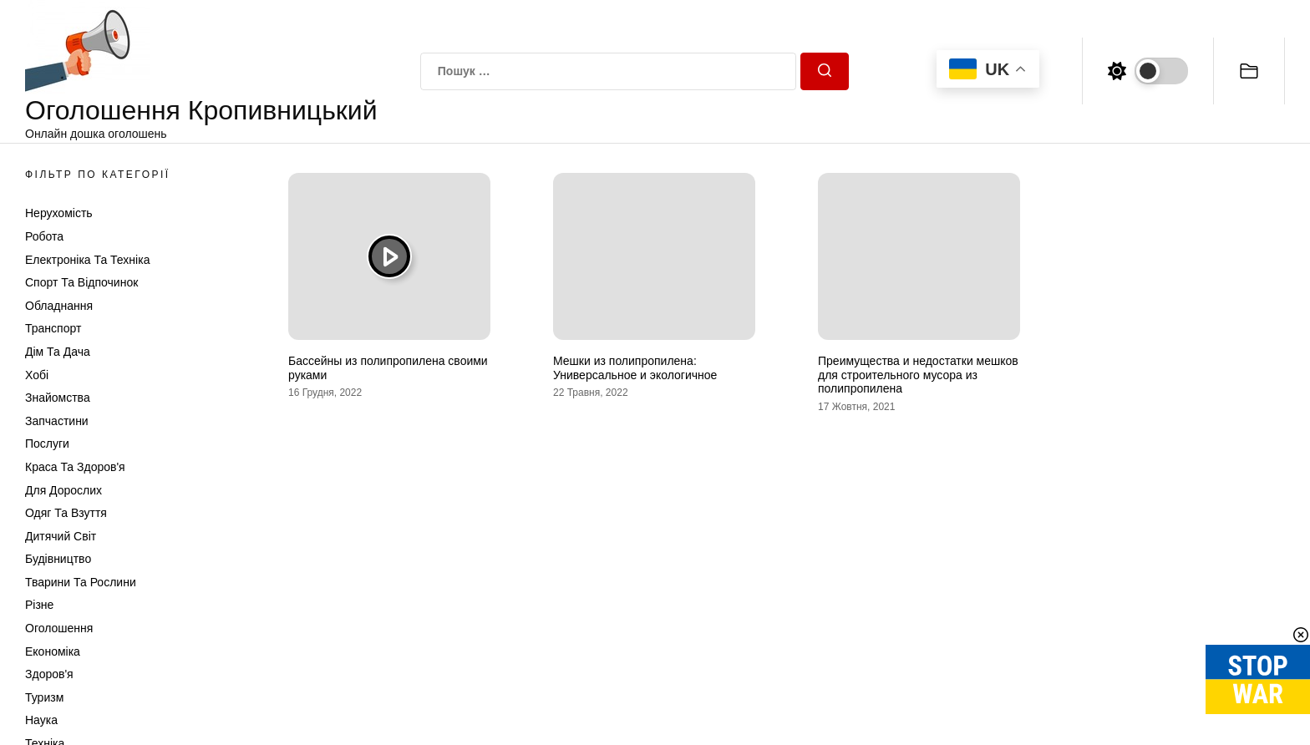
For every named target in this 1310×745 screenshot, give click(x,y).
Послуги (47, 443)
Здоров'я (49, 674)
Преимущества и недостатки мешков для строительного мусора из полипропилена (918, 375)
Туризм (44, 697)
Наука (41, 720)
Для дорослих (63, 490)
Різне (39, 604)
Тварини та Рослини (80, 582)
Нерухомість (59, 213)
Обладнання (59, 305)
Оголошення (59, 628)
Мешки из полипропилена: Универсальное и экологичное (635, 368)
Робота (44, 236)
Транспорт (53, 328)
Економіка (52, 651)
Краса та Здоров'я (75, 467)
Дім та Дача (57, 351)
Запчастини (57, 421)
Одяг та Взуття (66, 512)
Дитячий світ (60, 536)
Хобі (36, 375)
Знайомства (57, 397)
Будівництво (58, 558)
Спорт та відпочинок (81, 282)
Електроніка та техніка (87, 259)
